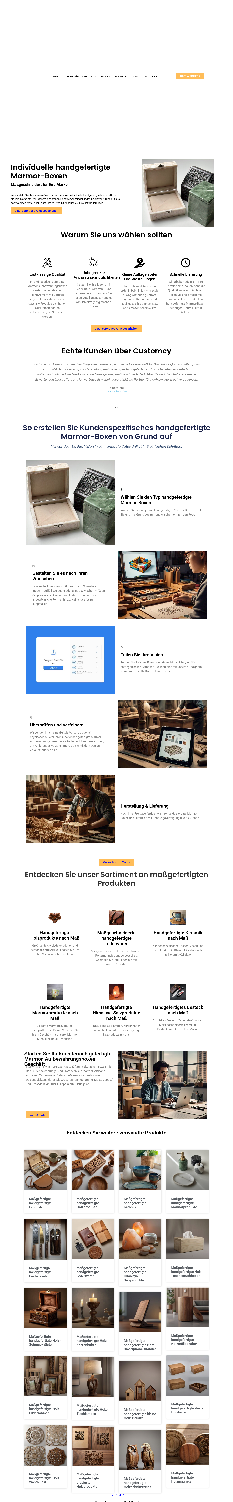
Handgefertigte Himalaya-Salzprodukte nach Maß (116, 1017)
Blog (136, 76)
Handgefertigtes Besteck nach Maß (178, 1014)
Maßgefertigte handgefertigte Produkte (40, 1208)
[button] (115, 412)
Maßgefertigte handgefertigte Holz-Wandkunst (45, 1483)
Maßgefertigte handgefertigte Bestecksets (40, 1277)
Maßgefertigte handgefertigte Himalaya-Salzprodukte (135, 1279)
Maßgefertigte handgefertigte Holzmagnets (182, 1483)
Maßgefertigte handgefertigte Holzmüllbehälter (184, 1345)
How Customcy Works (114, 76)
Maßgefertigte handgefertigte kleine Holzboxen (187, 1414)
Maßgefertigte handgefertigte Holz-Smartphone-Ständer (140, 1349)
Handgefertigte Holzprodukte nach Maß (54, 940)
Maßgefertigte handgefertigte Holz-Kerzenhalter (92, 1345)
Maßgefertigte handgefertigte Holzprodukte (88, 1208)
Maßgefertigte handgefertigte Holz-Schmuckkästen (45, 1345)
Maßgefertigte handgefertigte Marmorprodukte (184, 1208)
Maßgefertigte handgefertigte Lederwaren (88, 1277)
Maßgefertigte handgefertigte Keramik (135, 1208)
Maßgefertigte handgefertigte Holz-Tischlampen (92, 1414)
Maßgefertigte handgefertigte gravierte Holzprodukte (88, 1485)
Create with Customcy (81, 76)
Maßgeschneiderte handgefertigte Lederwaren (116, 943)
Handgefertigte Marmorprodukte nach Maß (55, 1017)
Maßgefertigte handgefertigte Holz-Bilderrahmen (45, 1414)
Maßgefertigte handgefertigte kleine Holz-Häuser (140, 1418)
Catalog (56, 76)
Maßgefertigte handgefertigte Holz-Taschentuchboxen (187, 1276)
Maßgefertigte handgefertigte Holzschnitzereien (137, 1487)
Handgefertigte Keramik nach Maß (178, 940)
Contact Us (150, 76)
